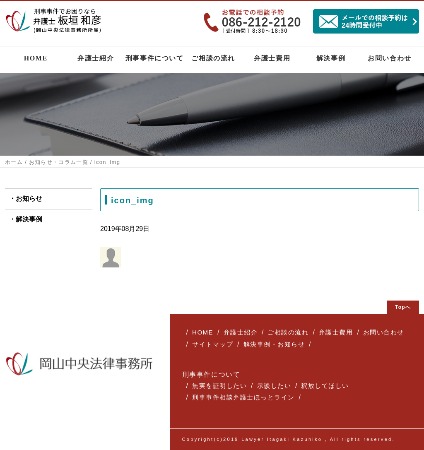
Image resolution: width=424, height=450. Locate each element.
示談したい (274, 385)
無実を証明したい (219, 385)
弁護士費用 (272, 58)
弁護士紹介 (95, 58)
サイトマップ (212, 344)
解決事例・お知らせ (274, 344)
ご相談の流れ (213, 58)
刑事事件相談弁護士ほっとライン (243, 397)
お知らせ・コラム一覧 (58, 162)
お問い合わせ (390, 58)
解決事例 (330, 58)
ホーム (14, 162)
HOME (36, 58)
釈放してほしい (325, 385)
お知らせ (29, 198)
